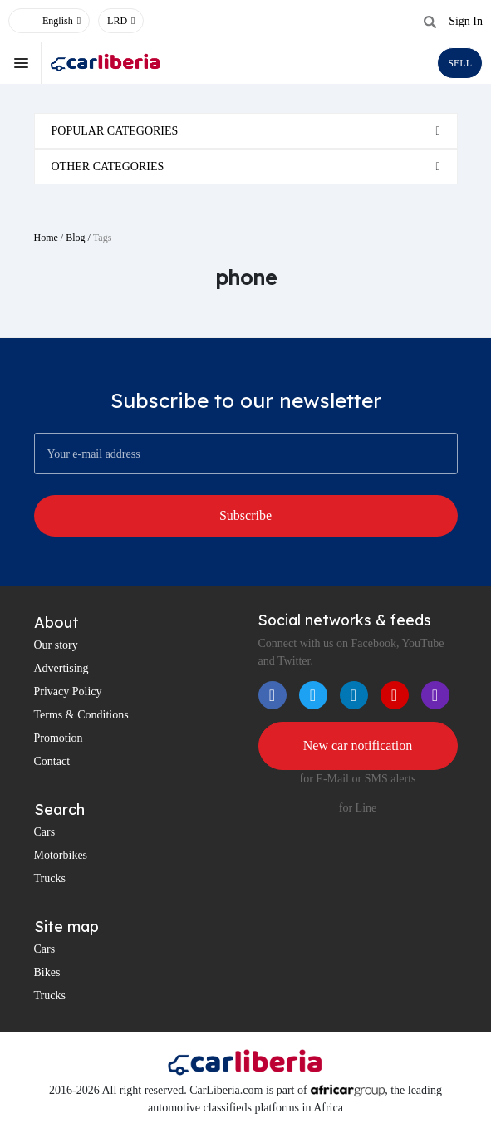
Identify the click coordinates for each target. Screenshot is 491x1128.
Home (46, 237)
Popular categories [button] (115, 131)
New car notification (358, 745)
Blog (75, 237)
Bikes (47, 972)
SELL (460, 63)
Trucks (50, 878)
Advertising (61, 668)
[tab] (246, 131)
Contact (52, 761)
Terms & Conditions (81, 715)
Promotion (58, 738)
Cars (45, 832)
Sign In (466, 21)
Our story (56, 645)
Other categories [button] (108, 166)
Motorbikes (61, 855)
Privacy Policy (68, 691)
